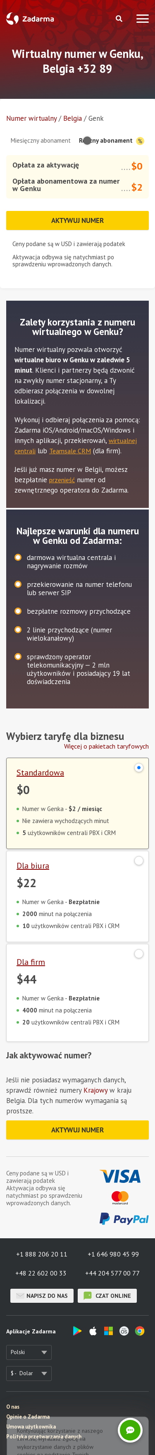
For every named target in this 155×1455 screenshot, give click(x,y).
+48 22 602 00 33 (41, 1273)
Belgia (72, 118)
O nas (12, 1406)
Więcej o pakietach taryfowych (106, 746)
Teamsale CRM (70, 451)
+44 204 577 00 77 (112, 1273)
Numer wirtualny (31, 118)
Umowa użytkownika (31, 1426)
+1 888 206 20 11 (41, 1254)
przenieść (62, 480)
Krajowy (95, 1090)
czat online (107, 1296)
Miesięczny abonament (41, 140)
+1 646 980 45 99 (113, 1254)
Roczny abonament (111, 140)
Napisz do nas (42, 1296)
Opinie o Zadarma (28, 1416)
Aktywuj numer (77, 220)
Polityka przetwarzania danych (43, 1436)
